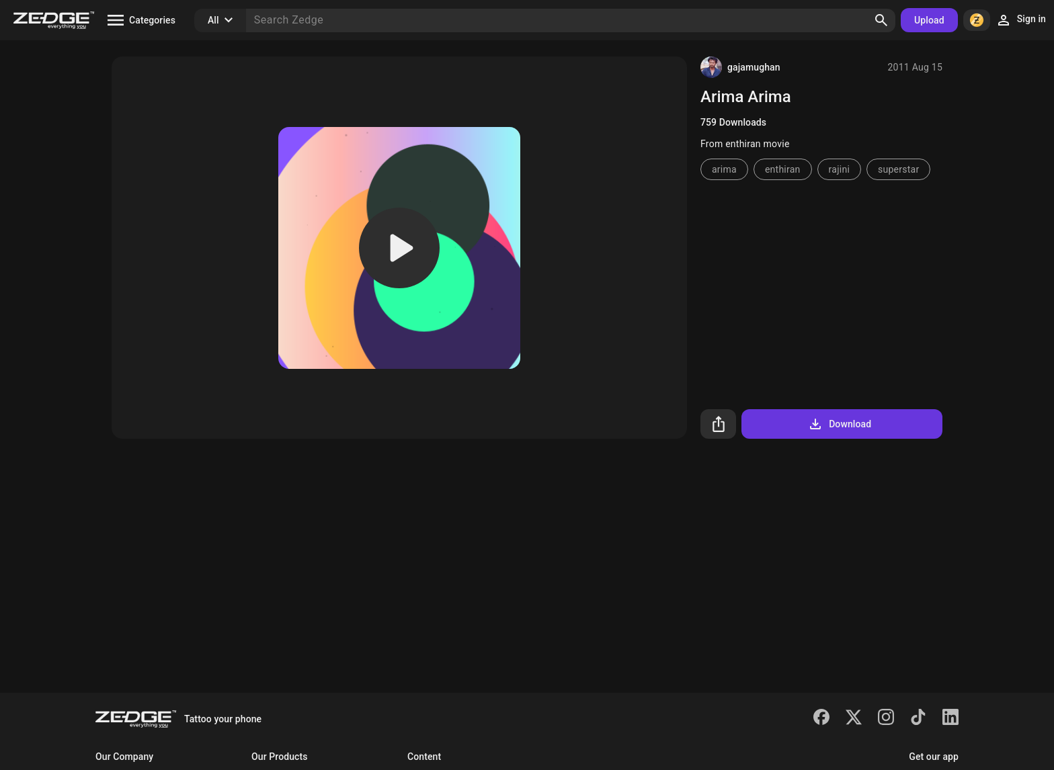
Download (839, 424)
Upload (929, 20)
